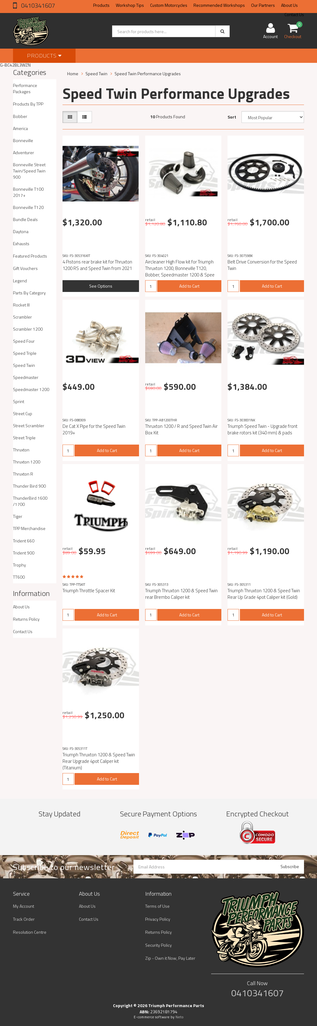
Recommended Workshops (219, 5)
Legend (20, 280)
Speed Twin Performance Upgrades (148, 73)
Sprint (18, 401)
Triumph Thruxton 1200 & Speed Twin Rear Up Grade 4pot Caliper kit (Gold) (264, 594)
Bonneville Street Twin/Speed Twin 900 (29, 170)
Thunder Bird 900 (29, 486)
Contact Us (23, 631)
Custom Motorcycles (168, 5)
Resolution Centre (29, 932)
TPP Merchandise (29, 528)
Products (101, 5)
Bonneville (23, 140)
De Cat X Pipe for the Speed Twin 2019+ (94, 429)
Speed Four (24, 341)
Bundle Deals (25, 219)
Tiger (17, 516)
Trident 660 (23, 540)
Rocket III (21, 305)
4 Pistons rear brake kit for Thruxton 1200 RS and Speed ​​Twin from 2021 (97, 265)
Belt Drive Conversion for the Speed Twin (262, 265)
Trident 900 (23, 553)
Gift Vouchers (25, 268)
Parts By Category (29, 292)
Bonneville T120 (28, 207)
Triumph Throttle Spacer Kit (89, 590)
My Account (23, 906)
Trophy (19, 565)
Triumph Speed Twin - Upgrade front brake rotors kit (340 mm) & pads (262, 429)
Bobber (20, 116)
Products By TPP (28, 104)
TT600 (19, 577)
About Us (289, 5)
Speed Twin (24, 365)
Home (72, 73)
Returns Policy (26, 619)
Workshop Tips (130, 5)
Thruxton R (23, 474)
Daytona (20, 231)
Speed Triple (25, 353)
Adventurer (23, 152)
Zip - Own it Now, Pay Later (170, 958)
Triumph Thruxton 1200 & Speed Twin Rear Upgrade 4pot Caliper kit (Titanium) (99, 761)
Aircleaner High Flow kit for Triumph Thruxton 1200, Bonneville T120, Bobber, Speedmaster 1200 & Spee (180, 268)
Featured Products (30, 256)
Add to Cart (189, 286)
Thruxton (21, 449)
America (20, 128)
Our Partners (263, 5)
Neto (180, 1017)
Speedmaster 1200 (31, 389)
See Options (100, 286)
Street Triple (24, 437)
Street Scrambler (28, 425)
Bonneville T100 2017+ (28, 192)
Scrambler (22, 317)
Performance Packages (25, 88)
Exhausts (21, 243)
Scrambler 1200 (28, 329)
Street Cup (22, 413)
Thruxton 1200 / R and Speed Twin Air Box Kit (181, 429)
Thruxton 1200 (26, 462)
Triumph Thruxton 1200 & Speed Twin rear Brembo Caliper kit (181, 594)
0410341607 (37, 5)
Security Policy (158, 945)
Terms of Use (157, 906)
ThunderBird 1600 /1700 (30, 501)
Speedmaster (25, 377)
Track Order (24, 919)
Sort (232, 117)
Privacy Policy (157, 919)
